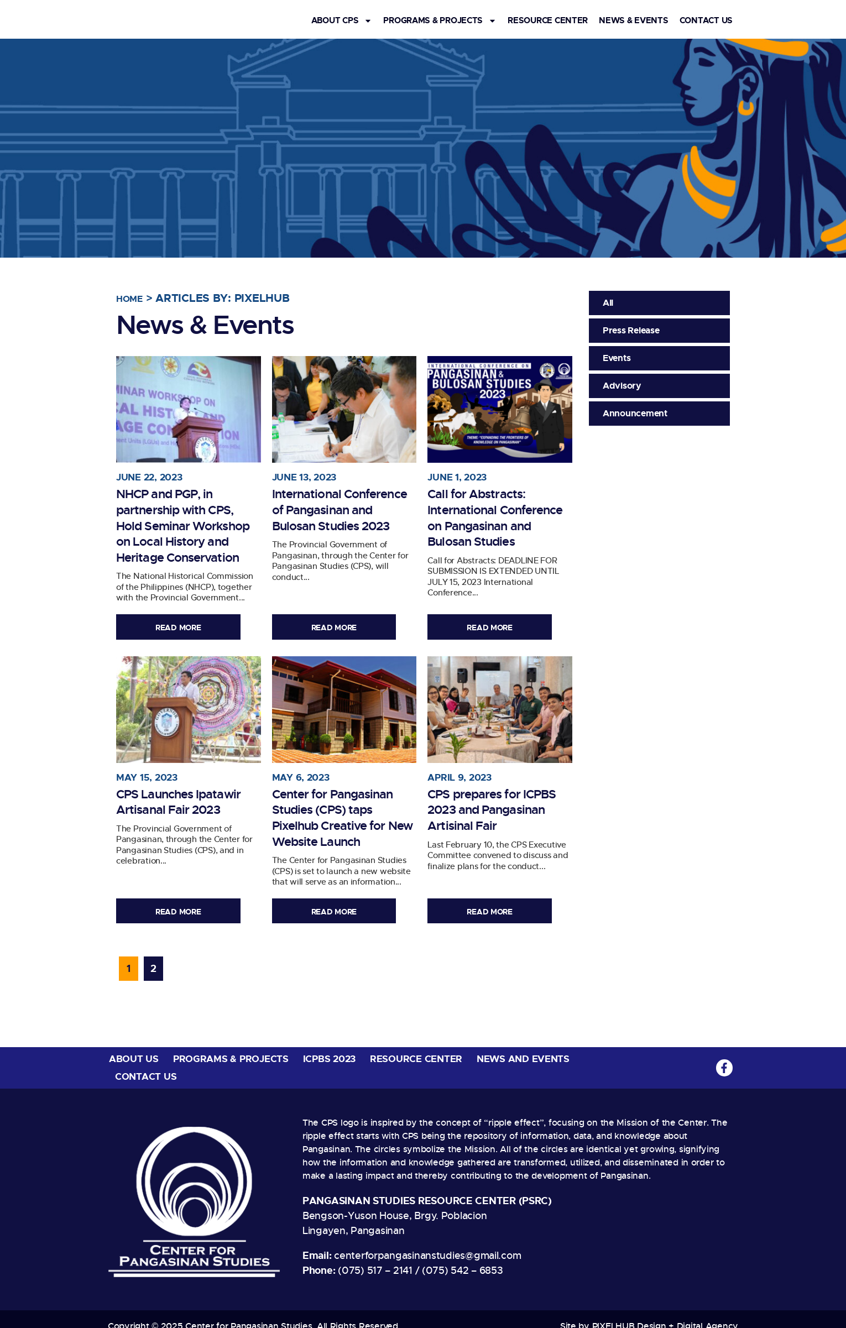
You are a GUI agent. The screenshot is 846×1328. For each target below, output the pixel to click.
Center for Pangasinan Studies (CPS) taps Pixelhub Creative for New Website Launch (343, 803)
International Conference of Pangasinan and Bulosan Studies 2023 (342, 502)
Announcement (635, 413)
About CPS (342, 21)
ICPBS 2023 (329, 1046)
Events (616, 358)
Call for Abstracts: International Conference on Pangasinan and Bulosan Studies (484, 509)
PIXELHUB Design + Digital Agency (665, 1313)
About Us (134, 1046)
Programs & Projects (440, 21)
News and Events (523, 1046)
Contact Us (706, 20)
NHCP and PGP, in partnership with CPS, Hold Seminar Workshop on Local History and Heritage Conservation (185, 517)
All (608, 303)
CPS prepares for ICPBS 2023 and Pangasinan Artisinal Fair (492, 803)
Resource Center (548, 20)
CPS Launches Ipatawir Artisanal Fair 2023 (186, 795)
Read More (184, 628)
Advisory (622, 385)
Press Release (631, 330)
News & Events (634, 20)
